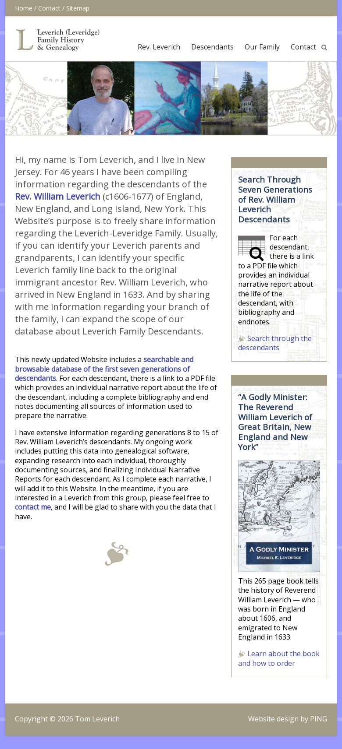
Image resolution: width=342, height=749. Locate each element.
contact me (33, 507)
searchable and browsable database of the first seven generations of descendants (104, 369)
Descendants (212, 47)
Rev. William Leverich (57, 196)
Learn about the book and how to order (279, 658)
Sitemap (77, 8)
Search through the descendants (275, 343)
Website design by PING (287, 719)
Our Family (262, 47)
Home (23, 8)
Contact (49, 8)
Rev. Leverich (159, 47)
